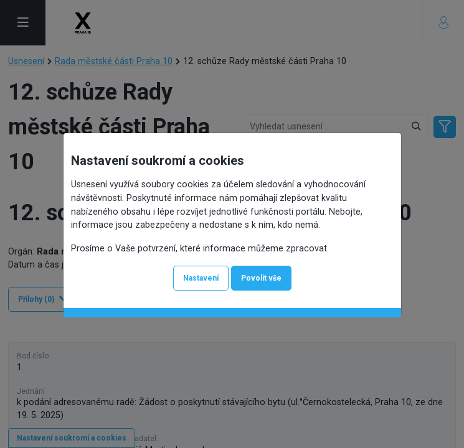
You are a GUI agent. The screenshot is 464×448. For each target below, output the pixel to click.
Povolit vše (261, 278)
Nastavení (201, 278)
